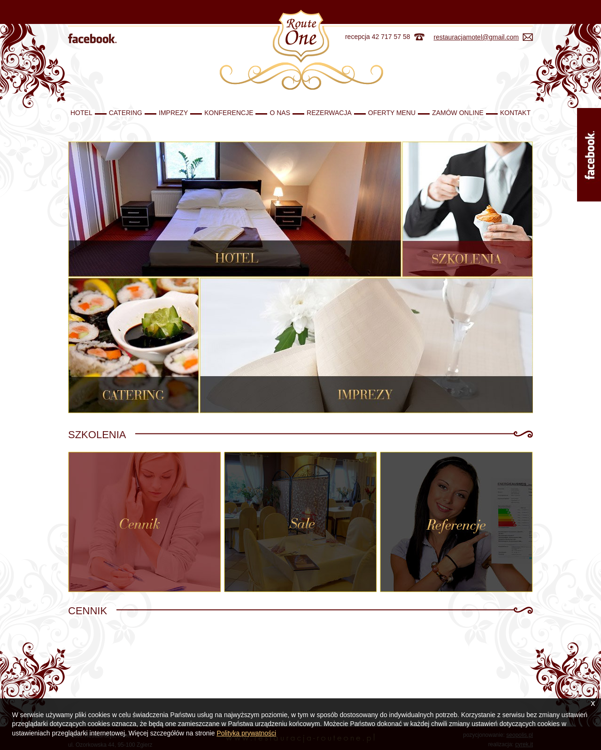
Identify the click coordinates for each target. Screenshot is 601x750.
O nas (280, 112)
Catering (125, 112)
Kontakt (515, 112)
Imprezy (173, 112)
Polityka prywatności (246, 733)
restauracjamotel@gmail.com (476, 37)
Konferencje (228, 112)
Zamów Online (458, 112)
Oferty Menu (392, 112)
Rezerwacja (329, 112)
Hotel (81, 112)
